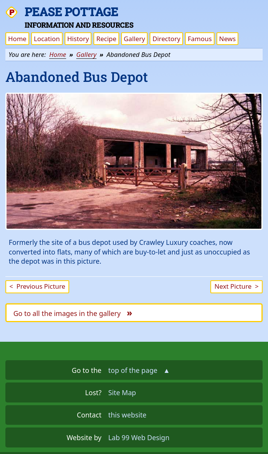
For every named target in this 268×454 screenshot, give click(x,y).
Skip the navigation (227, 11)
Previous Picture (37, 286)
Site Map (122, 392)
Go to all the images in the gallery (72, 312)
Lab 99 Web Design (139, 437)
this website (127, 414)
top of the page (139, 370)
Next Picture (237, 286)
